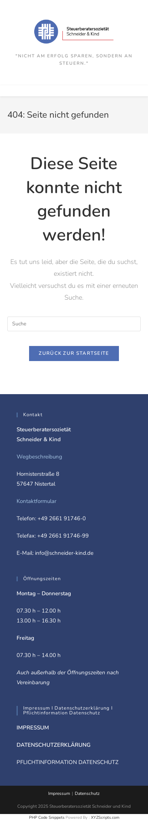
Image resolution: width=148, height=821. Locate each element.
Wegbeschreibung (39, 456)
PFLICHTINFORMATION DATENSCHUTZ (68, 762)
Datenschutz (87, 793)
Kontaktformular (36, 501)
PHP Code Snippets (46, 817)
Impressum (59, 793)
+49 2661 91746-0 (62, 518)
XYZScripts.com (105, 817)
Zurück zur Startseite (74, 353)
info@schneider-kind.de (64, 553)
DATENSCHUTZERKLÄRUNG (54, 745)
